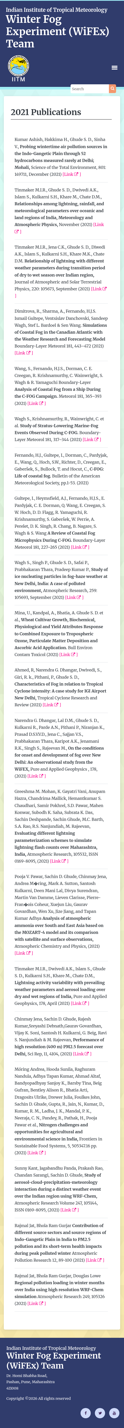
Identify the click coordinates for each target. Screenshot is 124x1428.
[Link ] (72, 174)
